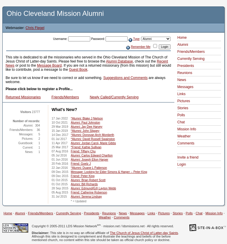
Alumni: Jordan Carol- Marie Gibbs (93, 143)
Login (181, 164)
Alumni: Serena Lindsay (86, 196)
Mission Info (186, 129)
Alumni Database (119, 61)
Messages (185, 87)
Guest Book (78, 70)
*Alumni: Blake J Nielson (87, 118)
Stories (182, 108)
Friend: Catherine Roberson (89, 192)
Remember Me (140, 46)
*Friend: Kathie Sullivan (86, 147)
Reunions (184, 73)
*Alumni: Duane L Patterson (89, 167)
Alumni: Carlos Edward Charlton (92, 155)
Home (182, 38)
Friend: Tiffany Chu (83, 151)
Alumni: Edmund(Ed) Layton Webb (93, 188)
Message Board (49, 65)
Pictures (183, 101)
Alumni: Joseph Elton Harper (89, 159)
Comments (185, 143)
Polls (181, 115)
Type (136, 39)
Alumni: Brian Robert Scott (88, 180)
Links (181, 94)
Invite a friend (187, 157)
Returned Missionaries (23, 97)
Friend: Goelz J (81, 163)
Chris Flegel (35, 28)
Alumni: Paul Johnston (85, 122)
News (181, 80)
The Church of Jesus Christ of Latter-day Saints (144, 233)
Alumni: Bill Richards (84, 184)
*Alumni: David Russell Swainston (93, 139)
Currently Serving (191, 59)
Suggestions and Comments (125, 78)
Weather (184, 136)
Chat (181, 122)
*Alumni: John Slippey (85, 130)
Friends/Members (65, 97)
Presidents (185, 66)
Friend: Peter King (83, 176)
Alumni (182, 45)
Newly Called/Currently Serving (114, 97)
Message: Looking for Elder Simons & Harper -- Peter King (109, 172)
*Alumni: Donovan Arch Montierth (92, 135)
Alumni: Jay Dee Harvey (86, 126)
